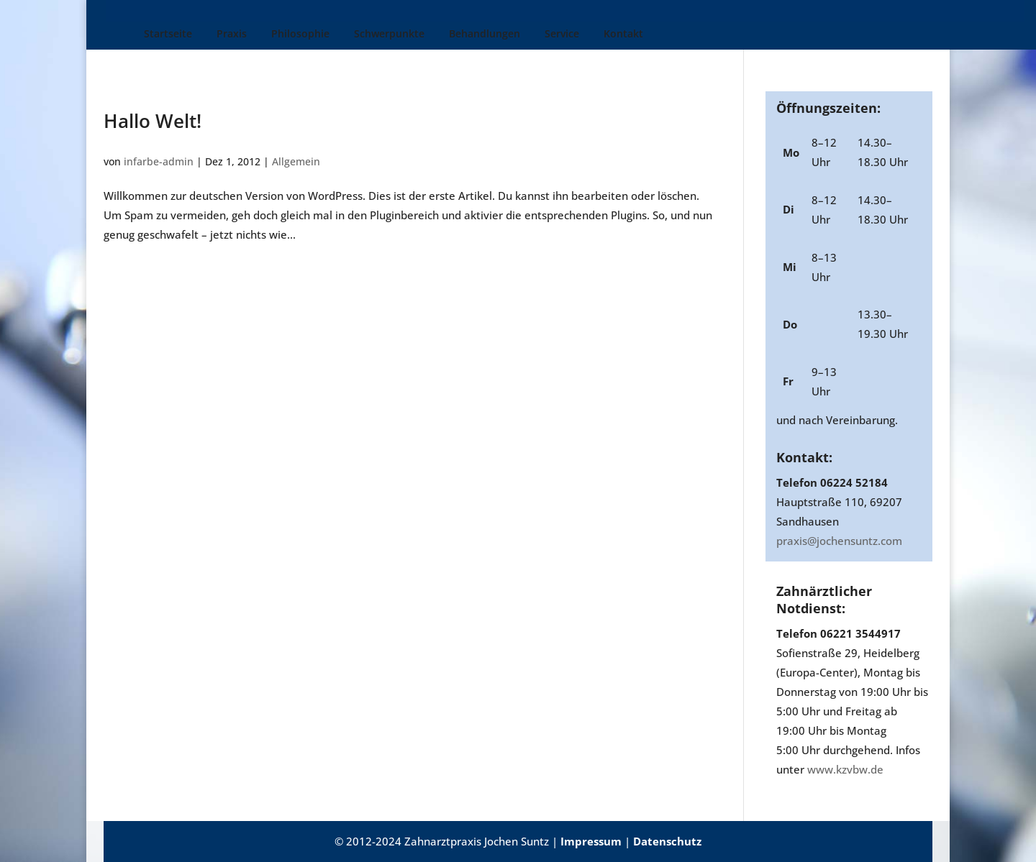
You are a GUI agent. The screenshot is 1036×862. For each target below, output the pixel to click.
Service (532, 34)
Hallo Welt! (152, 121)
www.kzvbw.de (845, 769)
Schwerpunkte (359, 34)
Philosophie (271, 34)
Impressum (591, 841)
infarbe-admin (159, 161)
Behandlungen (455, 34)
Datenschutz (667, 841)
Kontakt (594, 34)
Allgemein (296, 161)
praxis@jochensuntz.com (839, 540)
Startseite (138, 34)
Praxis (202, 34)
